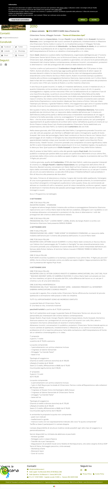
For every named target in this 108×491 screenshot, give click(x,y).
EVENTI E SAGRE (58, 31)
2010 (50, 31)
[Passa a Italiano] (54, 486)
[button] (6, 47)
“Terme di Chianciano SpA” (73, 35)
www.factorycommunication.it (93, 482)
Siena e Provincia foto (72, 31)
